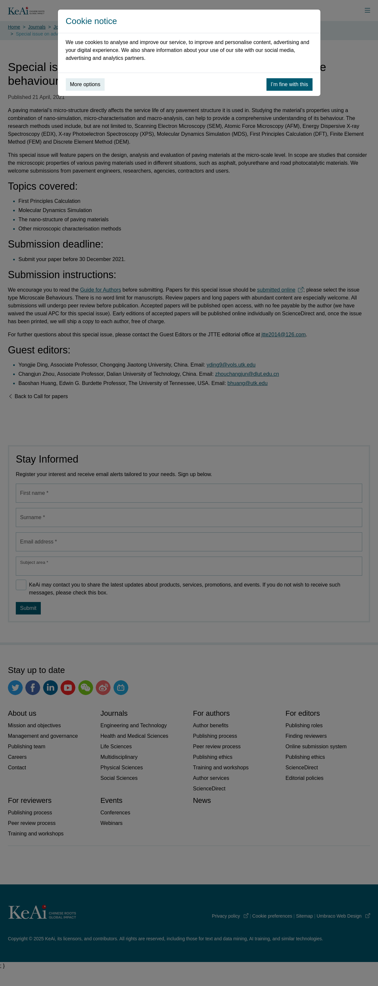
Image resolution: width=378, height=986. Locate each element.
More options (85, 84)
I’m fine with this (289, 84)
